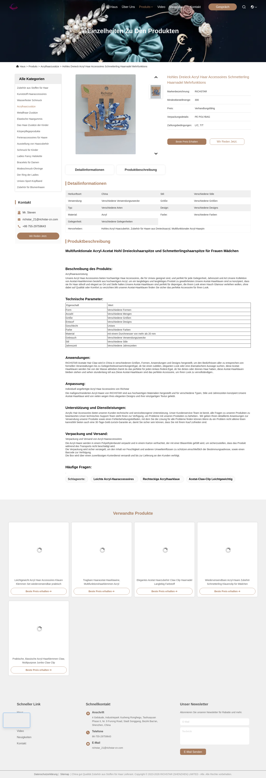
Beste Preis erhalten (189, 141)
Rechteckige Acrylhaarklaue (161, 479)
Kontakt (21, 743)
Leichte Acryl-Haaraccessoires (114, 479)
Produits (33, 66)
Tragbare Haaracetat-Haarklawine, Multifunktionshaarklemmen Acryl (101, 582)
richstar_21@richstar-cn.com (40, 219)
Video (20, 731)
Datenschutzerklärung (46, 774)
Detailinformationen (89, 170)
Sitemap (64, 774)
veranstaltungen (177, 7)
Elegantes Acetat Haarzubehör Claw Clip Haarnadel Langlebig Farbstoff (164, 582)
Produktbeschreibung (141, 170)
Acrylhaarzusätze (50, 66)
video (161, 7)
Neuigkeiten (24, 737)
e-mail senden (193, 751)
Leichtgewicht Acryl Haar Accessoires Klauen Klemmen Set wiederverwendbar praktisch (39, 582)
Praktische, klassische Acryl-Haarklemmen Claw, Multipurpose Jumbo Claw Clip (39, 660)
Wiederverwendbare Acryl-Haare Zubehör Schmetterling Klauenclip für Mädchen (227, 582)
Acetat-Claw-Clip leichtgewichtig (210, 479)
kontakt (195, 7)
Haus (114, 7)
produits (146, 7)
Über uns (128, 7)
